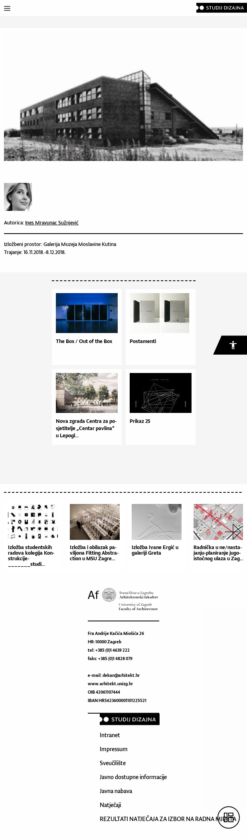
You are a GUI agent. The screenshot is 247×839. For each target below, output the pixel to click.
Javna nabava (116, 791)
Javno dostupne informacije (133, 777)
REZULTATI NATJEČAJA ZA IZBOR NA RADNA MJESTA (168, 819)
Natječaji (110, 805)
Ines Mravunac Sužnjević (52, 222)
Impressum (114, 749)
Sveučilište (113, 763)
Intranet (110, 735)
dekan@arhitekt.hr (121, 675)
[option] (35, 538)
